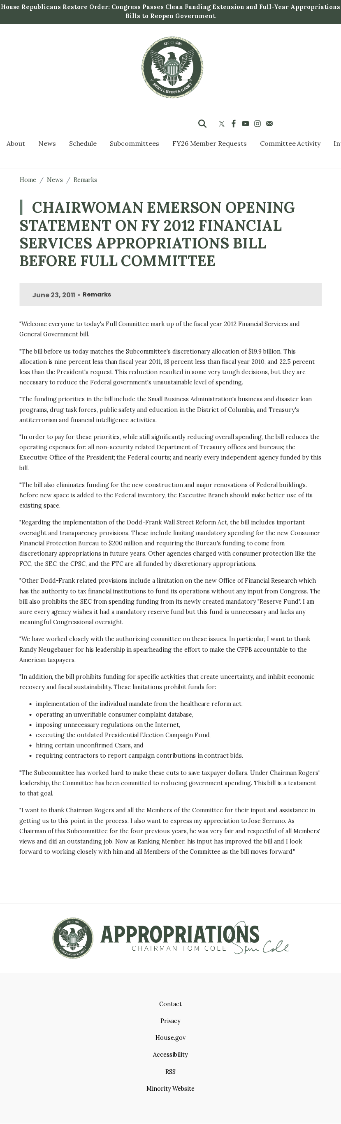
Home (28, 180)
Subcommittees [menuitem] (134, 143)
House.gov (170, 1037)
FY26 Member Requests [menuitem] (209, 143)
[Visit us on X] (223, 124)
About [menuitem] (16, 143)
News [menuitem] (47, 143)
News (55, 180)
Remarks (85, 180)
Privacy (170, 1021)
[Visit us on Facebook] (235, 124)
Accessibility (170, 1054)
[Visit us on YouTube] (247, 124)
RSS (170, 1072)
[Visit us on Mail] (270, 124)
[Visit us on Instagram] (258, 124)
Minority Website (170, 1088)
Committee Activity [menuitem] (290, 143)
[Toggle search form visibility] (202, 123)
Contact (170, 1004)
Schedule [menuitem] (83, 143)
